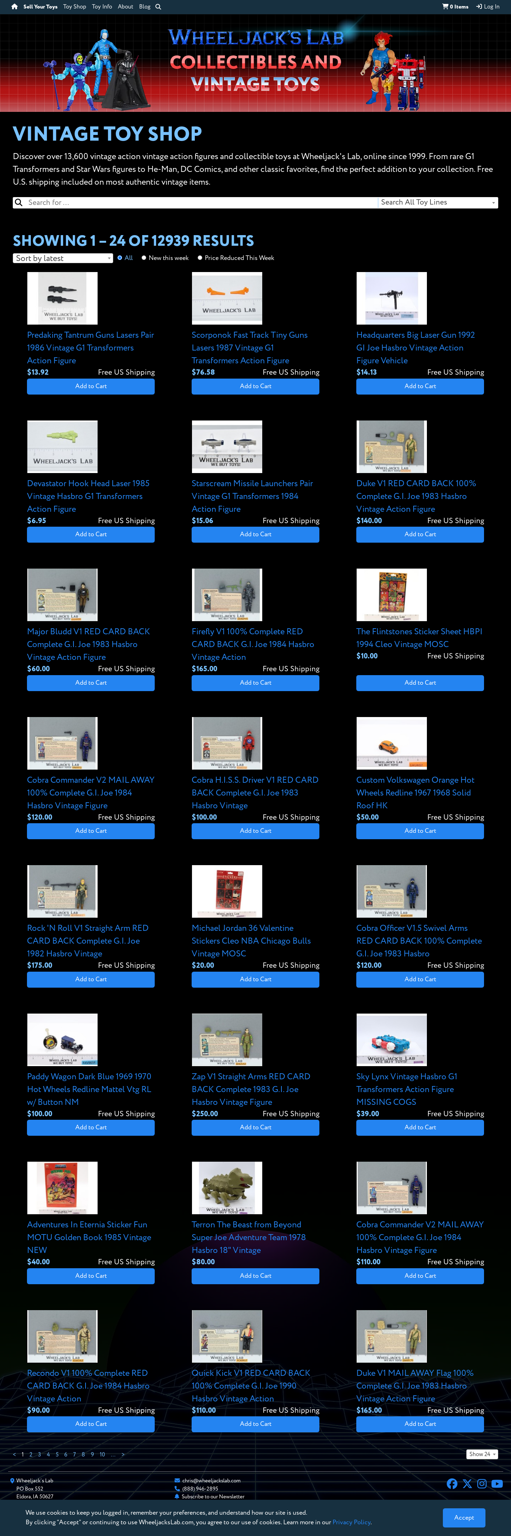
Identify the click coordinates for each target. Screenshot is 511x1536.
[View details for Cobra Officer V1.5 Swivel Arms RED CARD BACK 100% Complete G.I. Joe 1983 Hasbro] (420, 918)
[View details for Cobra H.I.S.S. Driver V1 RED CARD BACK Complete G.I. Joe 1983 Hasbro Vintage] (255, 770)
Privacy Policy (351, 1522)
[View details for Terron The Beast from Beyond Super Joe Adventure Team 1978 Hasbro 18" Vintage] (255, 1214)
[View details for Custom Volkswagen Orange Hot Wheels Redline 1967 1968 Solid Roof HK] (420, 770)
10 (102, 1455)
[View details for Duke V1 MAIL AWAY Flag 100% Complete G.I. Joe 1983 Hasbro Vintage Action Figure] (420, 1363)
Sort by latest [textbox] (40, 258)
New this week (169, 258)
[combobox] (438, 203)
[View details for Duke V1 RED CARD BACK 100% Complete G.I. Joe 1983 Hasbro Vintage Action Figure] (420, 473)
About (125, 7)
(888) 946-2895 (200, 1489)
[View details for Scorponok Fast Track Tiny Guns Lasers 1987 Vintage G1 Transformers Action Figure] (255, 325)
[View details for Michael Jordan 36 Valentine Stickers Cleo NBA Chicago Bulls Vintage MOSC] (255, 918)
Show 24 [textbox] (479, 1455)
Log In (488, 7)
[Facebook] (452, 1485)
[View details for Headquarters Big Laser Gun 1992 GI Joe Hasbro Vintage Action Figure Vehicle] (420, 325)
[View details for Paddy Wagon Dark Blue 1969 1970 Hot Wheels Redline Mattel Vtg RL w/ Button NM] (91, 1066)
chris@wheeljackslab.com (211, 1480)
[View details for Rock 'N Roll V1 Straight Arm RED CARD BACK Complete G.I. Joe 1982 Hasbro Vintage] (91, 918)
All (129, 258)
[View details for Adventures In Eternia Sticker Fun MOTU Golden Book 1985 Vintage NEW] (91, 1214)
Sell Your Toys (40, 7)
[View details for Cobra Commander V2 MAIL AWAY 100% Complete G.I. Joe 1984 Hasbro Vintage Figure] (91, 770)
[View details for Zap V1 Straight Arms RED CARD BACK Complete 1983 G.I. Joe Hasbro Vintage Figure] (255, 1066)
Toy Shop (74, 7)
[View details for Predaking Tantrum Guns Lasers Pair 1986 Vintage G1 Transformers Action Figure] (91, 325)
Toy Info (102, 7)
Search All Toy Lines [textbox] (414, 202)
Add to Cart (91, 386)
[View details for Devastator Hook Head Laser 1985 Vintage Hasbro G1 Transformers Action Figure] (91, 473)
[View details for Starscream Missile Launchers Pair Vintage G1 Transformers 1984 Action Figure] (255, 473)
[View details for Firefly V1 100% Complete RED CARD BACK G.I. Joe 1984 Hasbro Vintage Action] (255, 621)
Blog (144, 7)
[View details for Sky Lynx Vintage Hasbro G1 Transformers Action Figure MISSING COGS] (420, 1066)
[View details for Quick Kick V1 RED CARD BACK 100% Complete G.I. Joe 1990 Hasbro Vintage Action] (255, 1363)
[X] (467, 1485)
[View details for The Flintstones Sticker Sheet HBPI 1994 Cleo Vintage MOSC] (420, 615)
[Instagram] (482, 1485)
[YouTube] (497, 1485)
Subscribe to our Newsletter (213, 1496)
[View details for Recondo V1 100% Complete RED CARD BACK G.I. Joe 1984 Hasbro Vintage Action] (91, 1363)
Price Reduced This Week (239, 258)
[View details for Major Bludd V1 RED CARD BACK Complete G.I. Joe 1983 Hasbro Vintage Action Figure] (91, 621)
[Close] (464, 1517)
